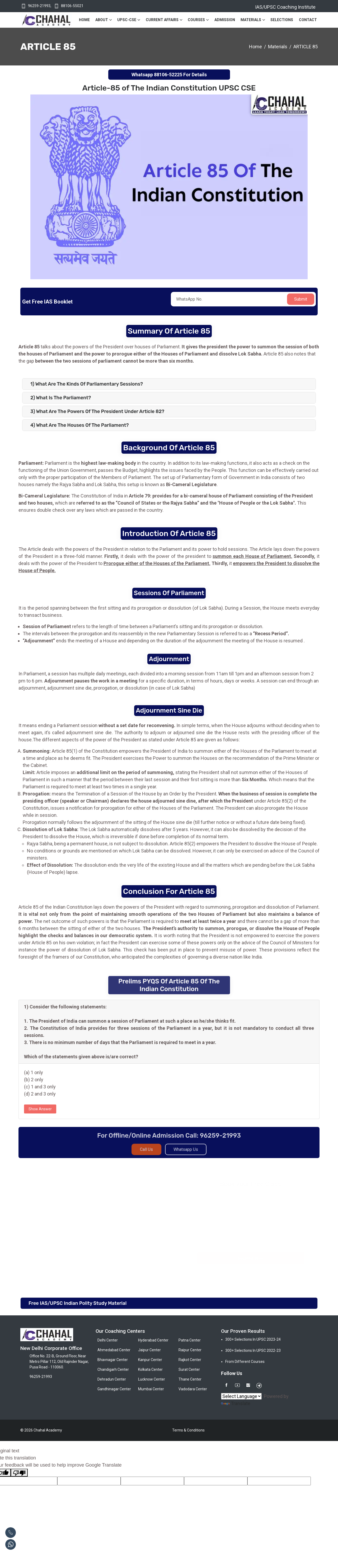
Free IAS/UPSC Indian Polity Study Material (77, 1303)
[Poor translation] (19, 1473)
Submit (300, 299)
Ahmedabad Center (113, 1350)
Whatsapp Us (185, 1152)
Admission (224, 20)
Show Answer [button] (40, 1109)
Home (84, 20)
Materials (251, 20)
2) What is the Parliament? (60, 398)
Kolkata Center (150, 1369)
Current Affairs (162, 20)
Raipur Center (190, 1350)
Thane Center (190, 1379)
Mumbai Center (151, 1389)
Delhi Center (107, 1340)
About (101, 20)
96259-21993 (39, 6)
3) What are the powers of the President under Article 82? (97, 411)
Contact (308, 20)
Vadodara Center (193, 1389)
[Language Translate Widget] (241, 1396)
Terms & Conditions (188, 1430)
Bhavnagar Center (112, 1360)
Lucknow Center (151, 1379)
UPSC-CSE (126, 20)
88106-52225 (168, 74)
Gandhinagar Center (114, 1389)
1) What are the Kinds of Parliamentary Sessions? (86, 384)
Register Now (252, 1258)
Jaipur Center (149, 1350)
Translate (235, 1403)
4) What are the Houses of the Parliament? (79, 425)
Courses (196, 20)
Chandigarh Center (113, 1369)
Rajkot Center (190, 1360)
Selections (281, 20)
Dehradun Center (111, 1379)
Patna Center (190, 1340)
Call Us (146, 1152)
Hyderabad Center (153, 1340)
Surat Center (189, 1369)
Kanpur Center (150, 1360)
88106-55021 (72, 6)
